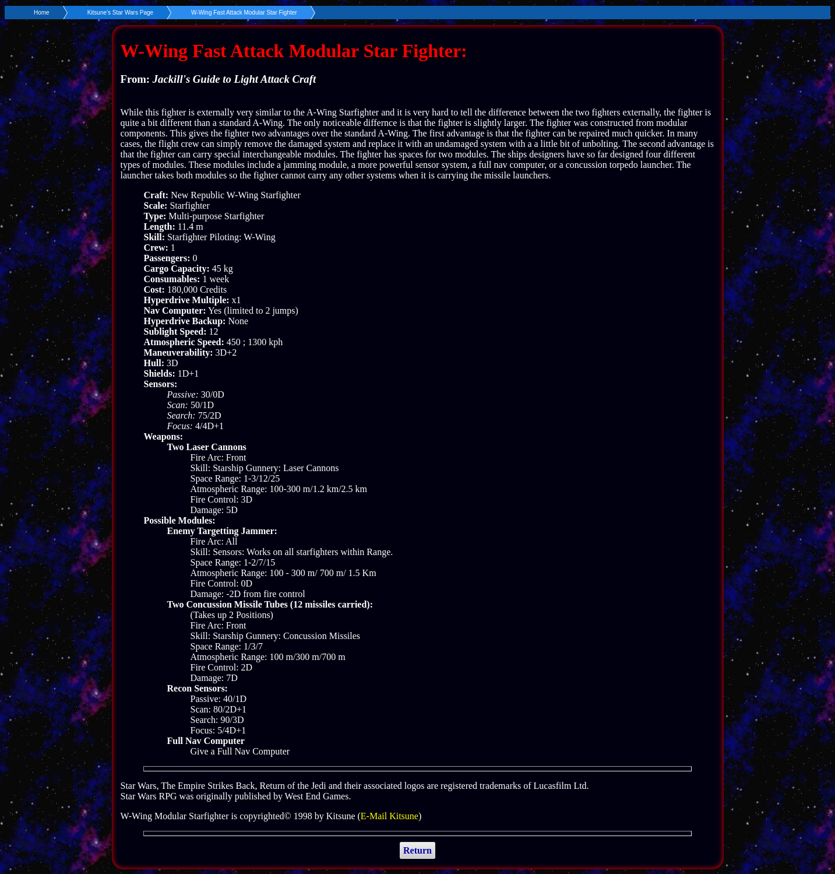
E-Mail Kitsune (389, 816)
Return (417, 850)
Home (42, 12)
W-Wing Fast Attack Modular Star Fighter (244, 12)
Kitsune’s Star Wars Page (120, 12)
